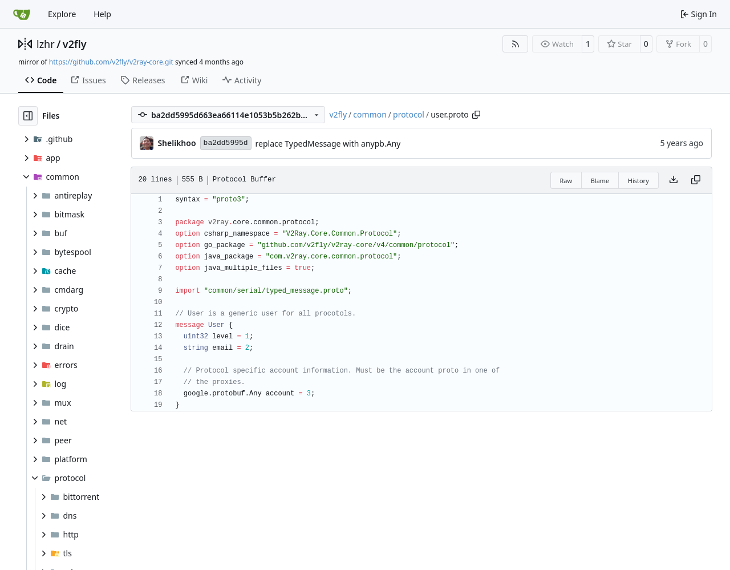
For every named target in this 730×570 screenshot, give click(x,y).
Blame (600, 180)
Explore (62, 14)
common (370, 114)
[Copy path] (476, 115)
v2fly (75, 44)
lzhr (45, 44)
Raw (566, 180)
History (638, 180)
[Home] (22, 14)
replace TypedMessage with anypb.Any (328, 143)
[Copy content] (696, 180)
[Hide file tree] (28, 116)
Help (102, 14)
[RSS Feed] (515, 43)
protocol (408, 114)
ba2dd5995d (226, 143)
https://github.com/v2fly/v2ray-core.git (111, 62)
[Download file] (673, 180)
